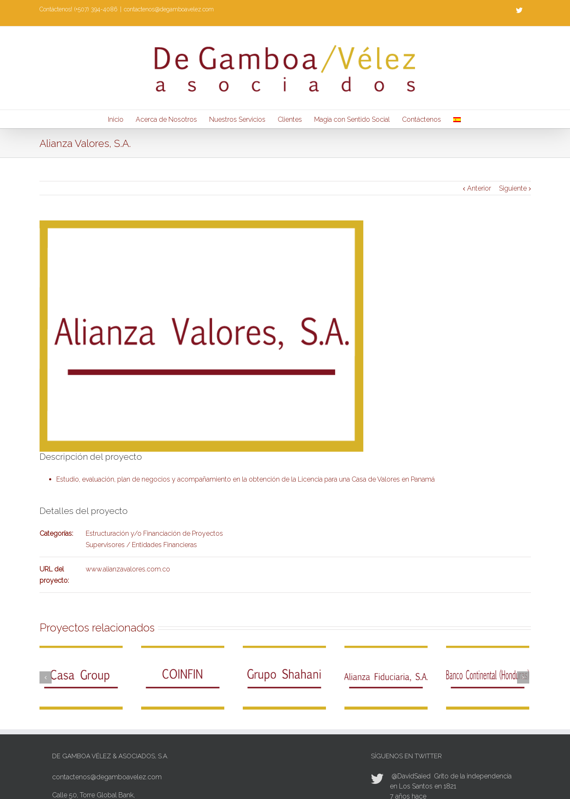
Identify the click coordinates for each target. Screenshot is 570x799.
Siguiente (513, 188)
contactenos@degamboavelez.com (169, 9)
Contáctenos (421, 119)
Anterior (479, 188)
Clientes (290, 119)
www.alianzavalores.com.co (128, 569)
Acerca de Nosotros (166, 119)
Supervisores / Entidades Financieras (141, 545)
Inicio (115, 119)
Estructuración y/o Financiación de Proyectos (154, 533)
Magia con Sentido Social (352, 119)
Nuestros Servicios (237, 119)
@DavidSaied (411, 776)
